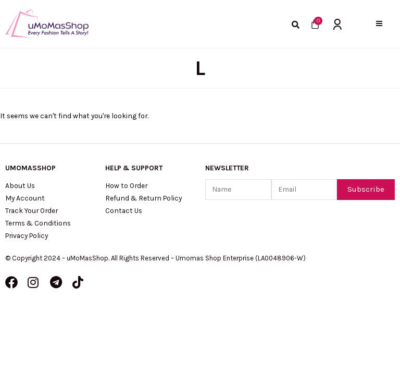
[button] (379, 24)
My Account (25, 198)
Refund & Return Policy (143, 198)
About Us (20, 185)
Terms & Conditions (38, 223)
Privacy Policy (26, 235)
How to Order (126, 185)
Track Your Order (31, 210)
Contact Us (123, 210)
